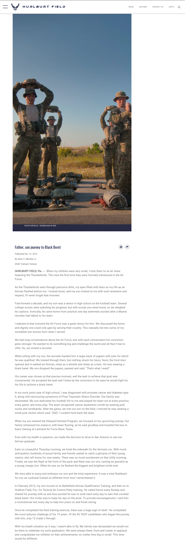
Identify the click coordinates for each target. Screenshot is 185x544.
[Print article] (121, 247)
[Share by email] (127, 247)
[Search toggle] (179, 7)
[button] (4, 7)
